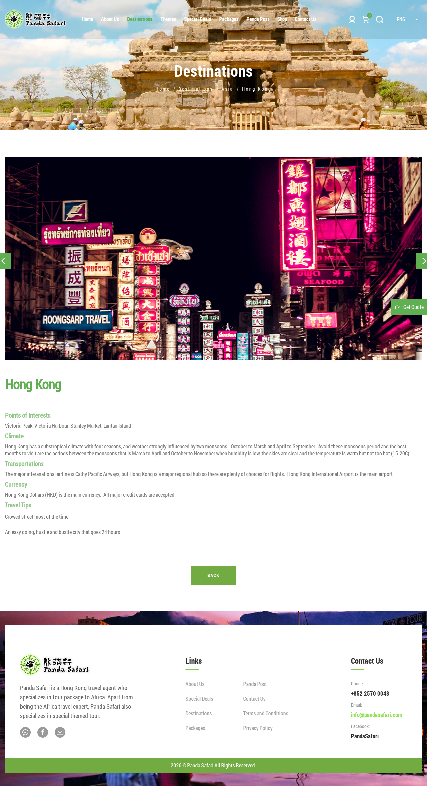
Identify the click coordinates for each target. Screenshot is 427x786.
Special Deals (199, 698)
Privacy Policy (258, 727)
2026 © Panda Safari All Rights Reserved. (213, 765)
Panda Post (255, 683)
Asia (228, 89)
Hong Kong (257, 89)
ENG (408, 19)
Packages (195, 727)
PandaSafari (365, 736)
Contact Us (254, 698)
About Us (194, 683)
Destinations (195, 89)
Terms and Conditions (265, 713)
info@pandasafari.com (376, 715)
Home (162, 89)
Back (213, 575)
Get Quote (413, 306)
